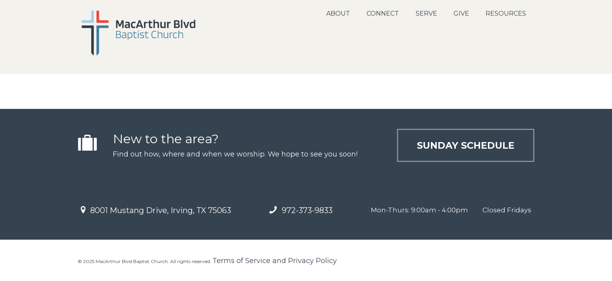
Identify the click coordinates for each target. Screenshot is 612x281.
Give (461, 13)
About (338, 13)
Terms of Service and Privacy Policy (274, 260)
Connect (382, 13)
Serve (426, 13)
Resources (506, 13)
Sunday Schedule (465, 145)
